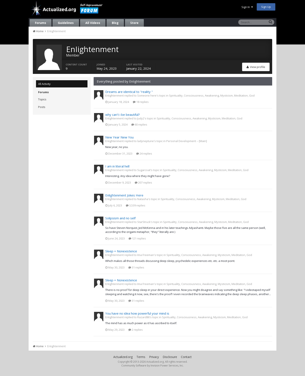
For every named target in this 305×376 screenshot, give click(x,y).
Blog (115, 23)
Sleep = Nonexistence (121, 251)
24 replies (144, 153)
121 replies (137, 238)
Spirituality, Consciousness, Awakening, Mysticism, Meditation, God (212, 95)
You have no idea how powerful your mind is (137, 313)
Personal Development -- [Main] (186, 141)
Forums (40, 23)
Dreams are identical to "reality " (129, 92)
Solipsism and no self (120, 218)
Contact (186, 357)
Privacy (154, 357)
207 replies (143, 182)
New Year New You (119, 137)
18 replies (141, 102)
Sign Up (266, 7)
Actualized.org (123, 357)
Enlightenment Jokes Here (124, 195)
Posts (41, 107)
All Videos (92, 23)
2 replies (135, 330)
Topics (42, 99)
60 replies (139, 124)
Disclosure (170, 357)
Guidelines (66, 23)
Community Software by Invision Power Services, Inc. (152, 365)
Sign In (247, 7)
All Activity (44, 84)
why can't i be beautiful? (122, 114)
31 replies (136, 267)
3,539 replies (135, 205)
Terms (140, 357)
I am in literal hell (117, 166)
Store (134, 23)
